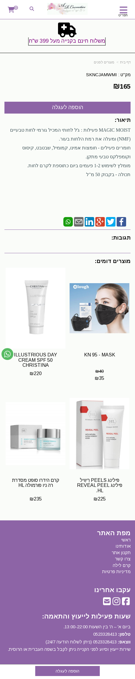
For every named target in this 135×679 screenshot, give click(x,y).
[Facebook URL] (126, 602)
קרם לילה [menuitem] (122, 565)
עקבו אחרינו (112, 590)
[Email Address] (107, 602)
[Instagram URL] (116, 602)
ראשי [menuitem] (126, 539)
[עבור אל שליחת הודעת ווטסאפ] (7, 354)
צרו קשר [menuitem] (123, 558)
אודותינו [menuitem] (123, 546)
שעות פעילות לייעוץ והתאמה (87, 616)
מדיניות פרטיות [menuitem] (116, 571)
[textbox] (67, 35)
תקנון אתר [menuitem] (121, 552)
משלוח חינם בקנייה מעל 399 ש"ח (67, 41)
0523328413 (105, 634)
